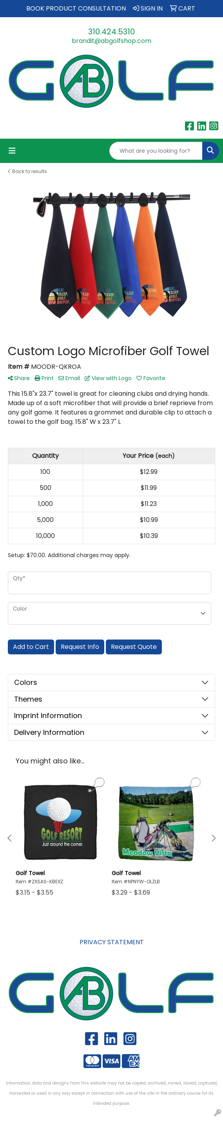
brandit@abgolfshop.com (111, 40)
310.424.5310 (111, 31)
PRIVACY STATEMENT (112, 942)
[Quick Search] (156, 151)
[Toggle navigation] (12, 150)
